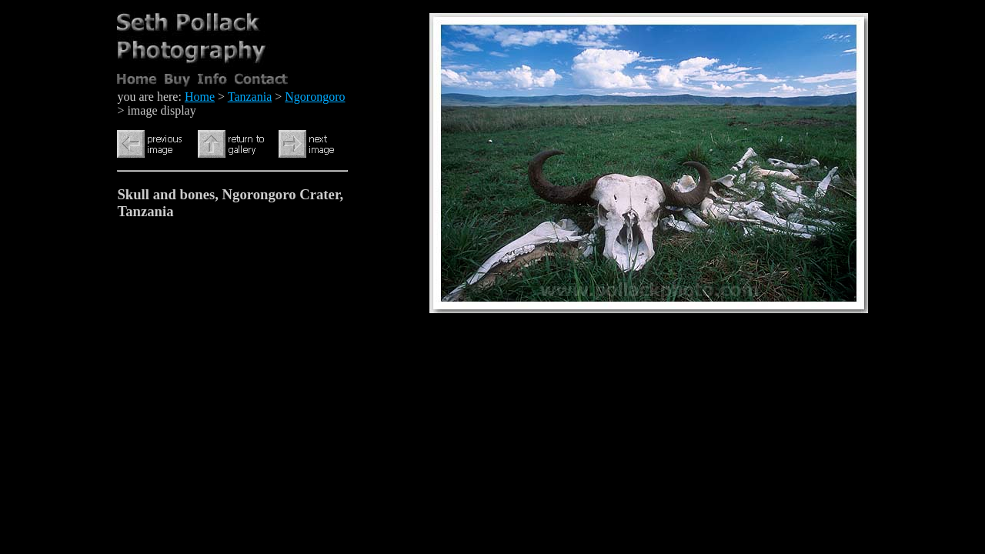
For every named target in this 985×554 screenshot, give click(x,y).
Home (200, 96)
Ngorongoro (315, 96)
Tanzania (250, 96)
